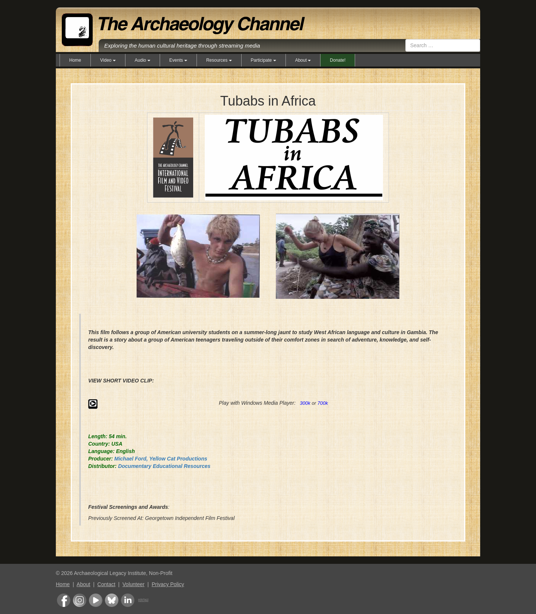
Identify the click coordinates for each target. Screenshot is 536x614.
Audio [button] (142, 60)
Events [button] (178, 60)
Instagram (79, 600)
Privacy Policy (167, 584)
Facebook (63, 600)
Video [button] (108, 60)
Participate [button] (263, 60)
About (83, 584)
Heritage (143, 600)
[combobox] (442, 45)
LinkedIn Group (127, 600)
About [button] (303, 60)
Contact (106, 584)
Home (75, 60)
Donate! (337, 60)
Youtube (95, 600)
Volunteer (133, 584)
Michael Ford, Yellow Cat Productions (160, 459)
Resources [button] (219, 60)
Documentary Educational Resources (164, 466)
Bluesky (111, 600)
